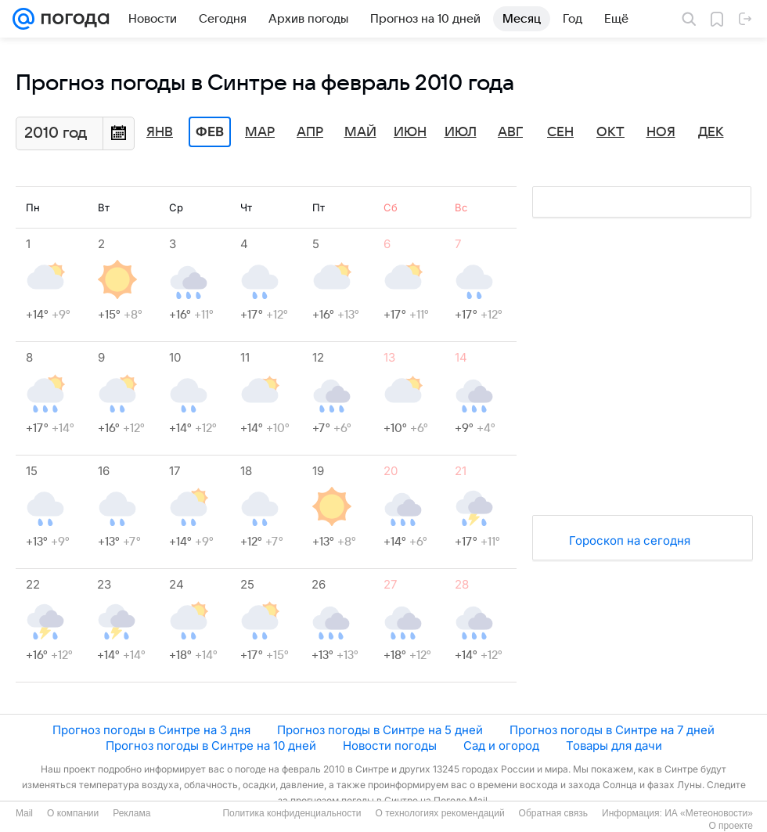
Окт (610, 132)
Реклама (131, 813)
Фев (210, 132)
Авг (510, 132)
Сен (560, 132)
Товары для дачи (614, 745)
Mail (24, 813)
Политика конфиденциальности (291, 813)
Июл (461, 132)
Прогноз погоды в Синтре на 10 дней (211, 745)
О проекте (730, 825)
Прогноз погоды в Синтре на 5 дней (380, 729)
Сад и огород (501, 745)
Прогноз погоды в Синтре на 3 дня (151, 729)
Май (360, 132)
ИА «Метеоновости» (708, 813)
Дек (711, 132)
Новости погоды (390, 745)
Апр (310, 132)
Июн (410, 132)
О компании (73, 813)
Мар (260, 132)
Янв (159, 132)
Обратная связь (553, 813)
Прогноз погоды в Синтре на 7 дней (612, 729)
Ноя (660, 132)
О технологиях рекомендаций (439, 813)
